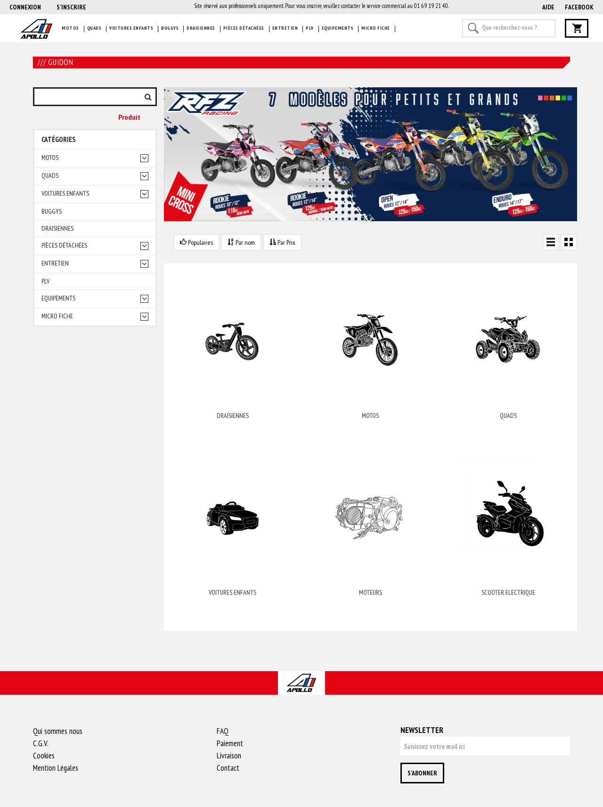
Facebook (579, 7)
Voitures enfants (131, 28)
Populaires (196, 242)
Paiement (230, 743)
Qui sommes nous (57, 731)
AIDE (548, 7)
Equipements (338, 28)
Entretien (285, 28)
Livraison (229, 755)
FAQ (222, 731)
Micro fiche (375, 28)
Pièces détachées (243, 28)
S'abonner (422, 773)
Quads (94, 28)
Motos (70, 28)
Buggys (170, 28)
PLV (310, 28)
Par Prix (282, 242)
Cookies (44, 755)
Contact (228, 768)
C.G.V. (41, 743)
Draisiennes (201, 28)
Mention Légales (55, 768)
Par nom (241, 242)
